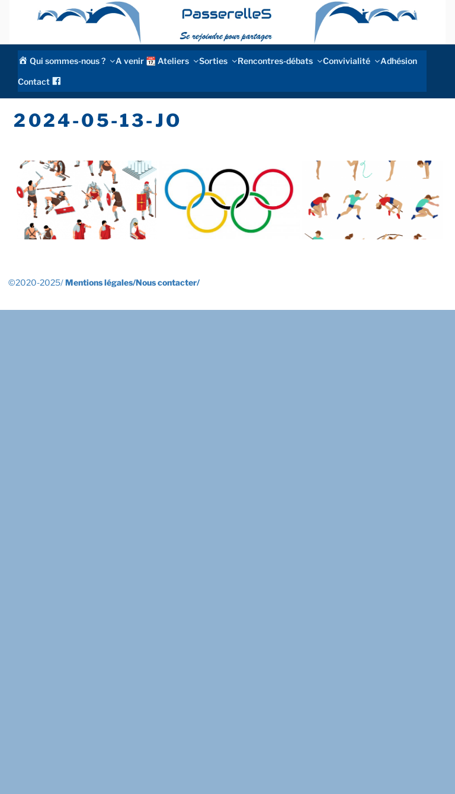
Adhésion (398, 61)
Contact (34, 81)
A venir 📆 (136, 61)
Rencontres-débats (279, 61)
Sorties (217, 61)
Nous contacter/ (168, 282)
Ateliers (177, 61)
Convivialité (351, 61)
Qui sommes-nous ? (72, 61)
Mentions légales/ (100, 282)
